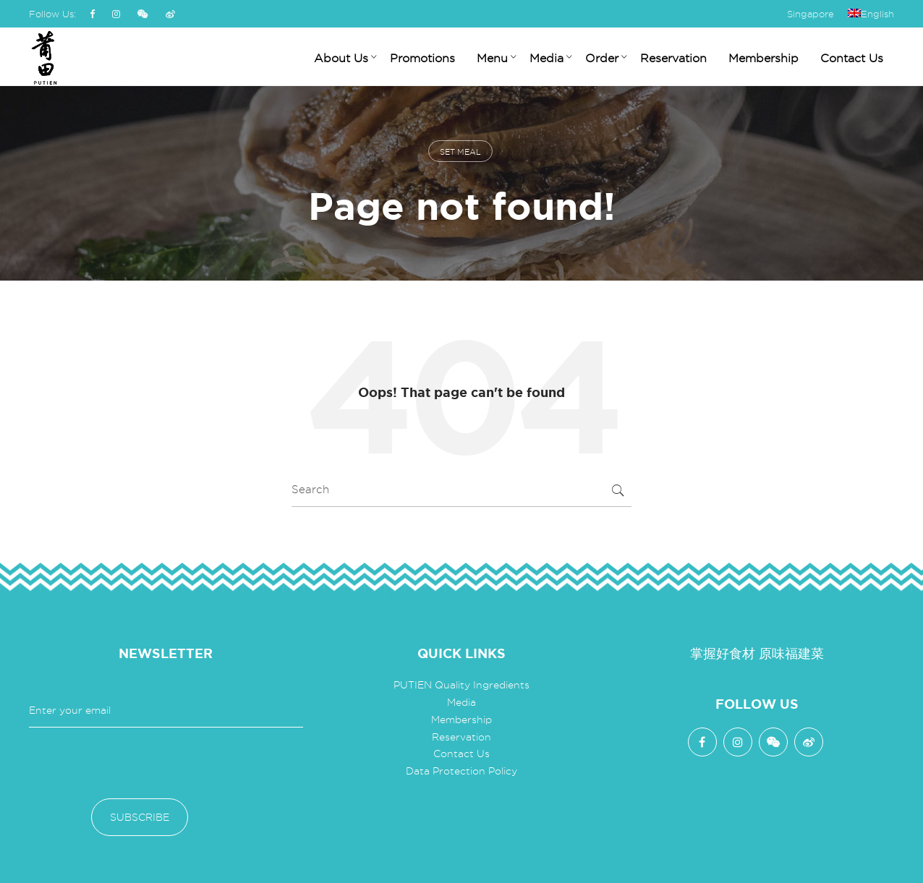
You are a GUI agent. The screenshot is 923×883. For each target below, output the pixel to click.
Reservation (461, 737)
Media (461, 702)
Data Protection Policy (461, 771)
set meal (460, 152)
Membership (461, 719)
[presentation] (139, 763)
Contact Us (461, 753)
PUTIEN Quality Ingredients (461, 685)
